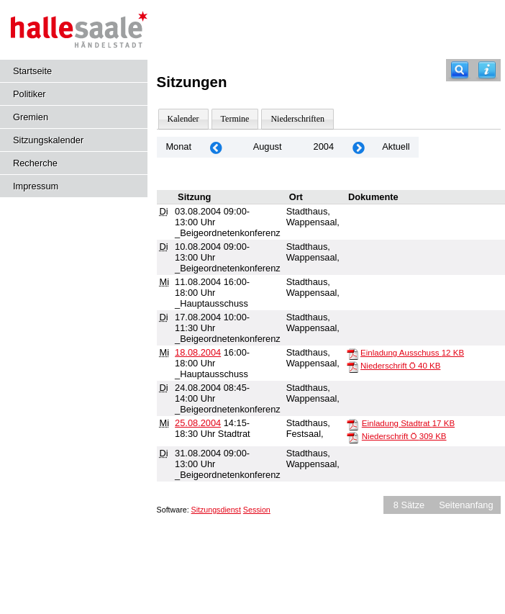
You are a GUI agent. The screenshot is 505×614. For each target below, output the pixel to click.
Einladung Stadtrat (408, 423)
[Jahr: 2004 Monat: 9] (358, 147)
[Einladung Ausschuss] (352, 353)
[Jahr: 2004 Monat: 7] (216, 147)
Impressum (35, 186)
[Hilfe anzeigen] (487, 70)
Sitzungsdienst (216, 509)
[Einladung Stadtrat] (352, 424)
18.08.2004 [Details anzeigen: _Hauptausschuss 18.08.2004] (198, 352)
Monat (178, 146)
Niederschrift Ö (400, 365)
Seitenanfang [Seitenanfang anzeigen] (466, 505)
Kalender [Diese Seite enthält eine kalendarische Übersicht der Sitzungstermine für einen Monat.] (183, 119)
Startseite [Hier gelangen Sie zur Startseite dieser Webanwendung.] (32, 71)
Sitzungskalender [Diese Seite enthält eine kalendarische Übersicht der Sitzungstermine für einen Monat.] (48, 140)
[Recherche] (459, 70)
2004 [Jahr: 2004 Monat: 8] (324, 146)
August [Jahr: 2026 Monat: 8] (267, 146)
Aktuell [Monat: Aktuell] (395, 146)
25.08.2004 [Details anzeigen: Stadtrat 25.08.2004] (198, 422)
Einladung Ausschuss (412, 352)
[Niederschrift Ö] (352, 366)
